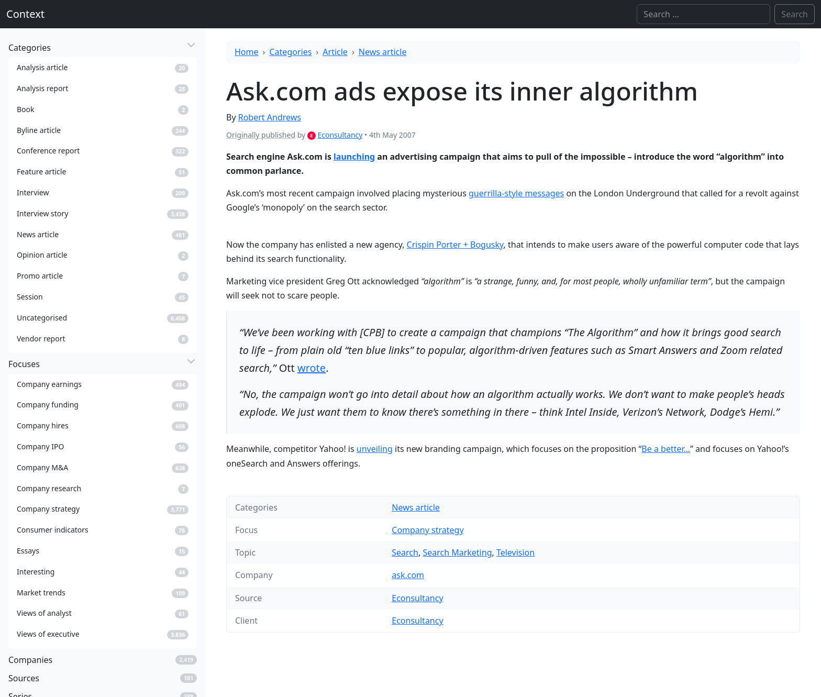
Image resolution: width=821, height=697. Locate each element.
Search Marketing (457, 552)
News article (383, 52)
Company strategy (427, 530)
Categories (291, 52)
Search (405, 552)
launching (354, 156)
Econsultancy (339, 135)
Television (515, 552)
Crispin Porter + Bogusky (455, 244)
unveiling (375, 449)
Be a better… (665, 449)
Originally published (260, 135)
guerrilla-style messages (516, 193)
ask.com (408, 575)
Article (335, 52)
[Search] (703, 14)
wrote (311, 368)
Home (247, 52)
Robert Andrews (269, 117)
